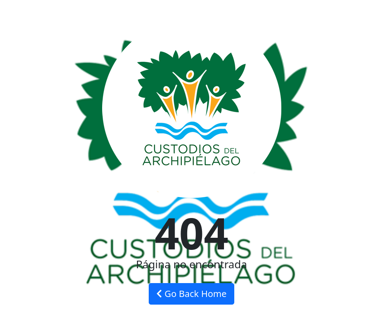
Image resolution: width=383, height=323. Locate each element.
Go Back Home (191, 294)
